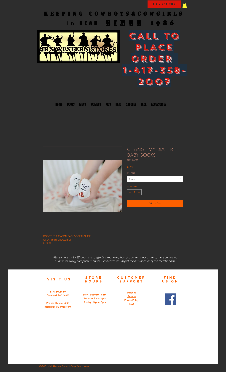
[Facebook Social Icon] (170, 299)
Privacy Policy (131, 300)
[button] (184, 5)
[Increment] (139, 192)
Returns (131, 296)
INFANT (131, 172)
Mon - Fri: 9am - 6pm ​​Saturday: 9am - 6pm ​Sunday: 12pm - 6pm (94, 298)
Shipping (131, 292)
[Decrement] (130, 192)
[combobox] (155, 179)
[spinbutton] (134, 192)
